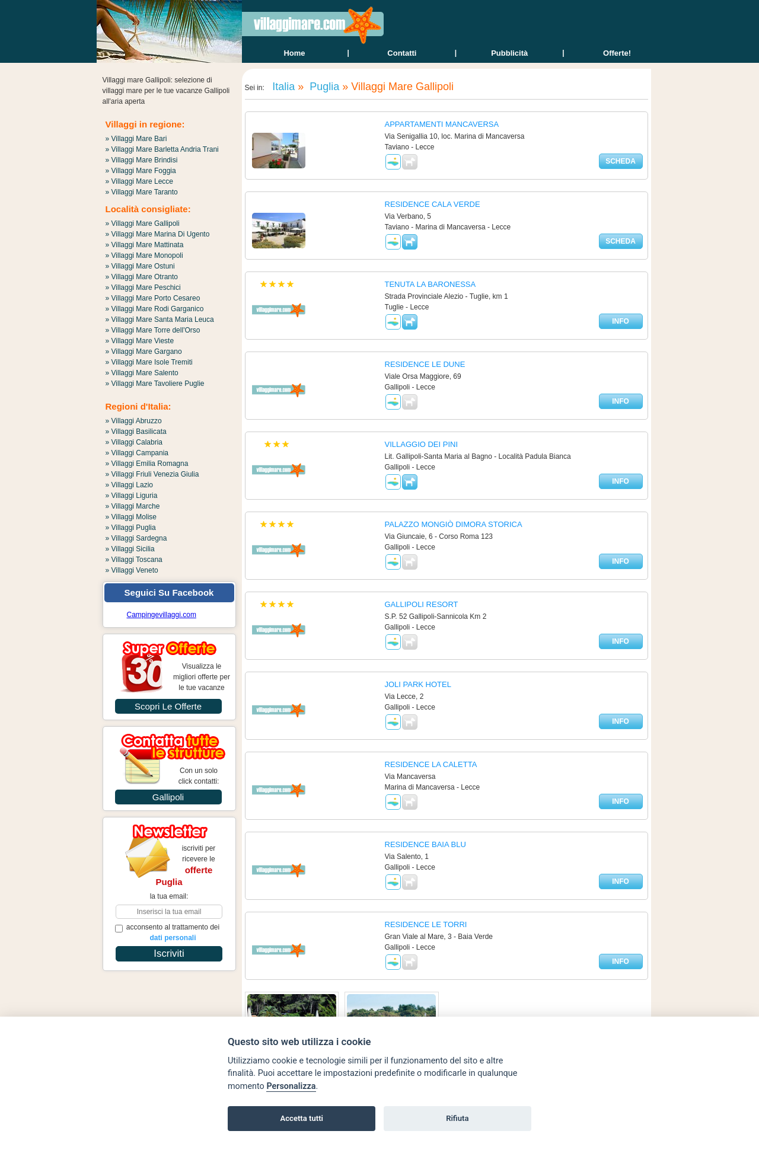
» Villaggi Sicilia (130, 549)
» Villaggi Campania (137, 453)
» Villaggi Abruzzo (134, 421)
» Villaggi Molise (131, 517)
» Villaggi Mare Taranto (142, 192)
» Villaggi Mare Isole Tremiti (149, 362)
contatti (401, 53)
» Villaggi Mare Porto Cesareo (153, 298)
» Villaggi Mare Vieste (140, 341)
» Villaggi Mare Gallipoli (143, 223)
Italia (282, 86)
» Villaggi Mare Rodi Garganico (155, 309)
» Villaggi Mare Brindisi (142, 160)
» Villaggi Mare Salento (142, 373)
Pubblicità (509, 53)
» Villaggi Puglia (131, 527)
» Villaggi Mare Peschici (143, 287)
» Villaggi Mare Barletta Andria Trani (162, 149)
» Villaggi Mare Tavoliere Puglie (155, 383)
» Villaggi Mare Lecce (140, 181)
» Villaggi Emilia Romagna (147, 463)
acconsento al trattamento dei (167, 932)
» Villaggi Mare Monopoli (144, 255)
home (294, 53)
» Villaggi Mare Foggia (141, 171)
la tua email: (169, 896)
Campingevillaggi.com (161, 615)
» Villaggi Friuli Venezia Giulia (152, 474)
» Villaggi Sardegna (136, 538)
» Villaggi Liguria (132, 495)
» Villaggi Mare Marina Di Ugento (158, 234)
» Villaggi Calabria (134, 442)
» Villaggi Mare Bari (136, 139)
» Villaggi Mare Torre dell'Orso (153, 330)
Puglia (323, 86)
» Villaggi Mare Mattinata (145, 245)
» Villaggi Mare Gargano (144, 351)
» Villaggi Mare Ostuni (140, 266)
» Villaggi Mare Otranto (142, 277)
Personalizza (290, 1086)
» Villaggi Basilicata (136, 431)
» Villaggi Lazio (130, 485)
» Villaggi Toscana (134, 559)
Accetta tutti (301, 1118)
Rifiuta (457, 1118)
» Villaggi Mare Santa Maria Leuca (160, 319)
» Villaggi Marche (133, 506)
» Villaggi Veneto (132, 570)
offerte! (617, 53)
